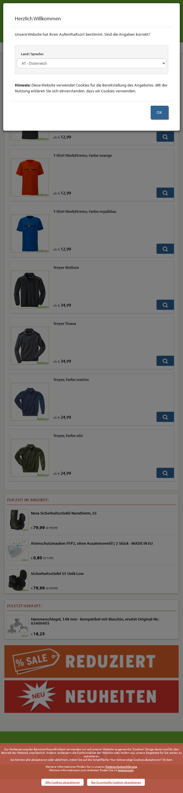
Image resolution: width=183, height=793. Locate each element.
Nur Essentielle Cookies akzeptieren (116, 782)
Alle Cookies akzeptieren (62, 782)
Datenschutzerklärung (121, 767)
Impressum (125, 770)
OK (159, 112)
